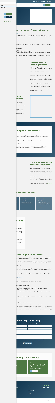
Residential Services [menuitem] (26, 4)
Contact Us (47, 4)
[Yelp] (44, 383)
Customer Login (43, 1)
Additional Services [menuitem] (39, 4)
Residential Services (31, 386)
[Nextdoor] (48, 383)
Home (29, 383)
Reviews (34, 1)
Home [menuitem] (18, 4)
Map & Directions (17, 386)
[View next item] (4, 210)
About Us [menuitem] (21, 4)
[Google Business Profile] (42, 383)
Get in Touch (37, 1)
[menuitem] (4, 399)
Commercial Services (31, 388)
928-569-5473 (49, 1)
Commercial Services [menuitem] (33, 4)
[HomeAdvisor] (46, 383)
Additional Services (31, 389)
